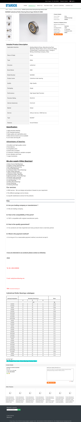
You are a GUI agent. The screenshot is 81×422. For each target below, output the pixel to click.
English (73, 1)
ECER (70, 421)
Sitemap (12, 415)
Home (25, 5)
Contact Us (69, 5)
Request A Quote (64, 1)
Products (32, 5)
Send (19, 409)
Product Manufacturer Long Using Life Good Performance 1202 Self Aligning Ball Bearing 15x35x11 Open (10, 400)
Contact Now (59, 34)
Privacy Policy (12, 421)
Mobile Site (9, 417)
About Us (39, 5)
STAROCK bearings (17, 9)
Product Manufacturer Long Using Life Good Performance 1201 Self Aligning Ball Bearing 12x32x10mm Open (40, 400)
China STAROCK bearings (21, 421)
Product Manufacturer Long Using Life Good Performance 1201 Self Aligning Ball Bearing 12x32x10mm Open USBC (20, 400)
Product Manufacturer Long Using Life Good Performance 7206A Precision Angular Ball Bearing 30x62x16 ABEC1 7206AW (70, 400)
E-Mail (8, 415)
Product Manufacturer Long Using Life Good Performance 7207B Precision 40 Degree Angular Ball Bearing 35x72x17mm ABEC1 (60, 400)
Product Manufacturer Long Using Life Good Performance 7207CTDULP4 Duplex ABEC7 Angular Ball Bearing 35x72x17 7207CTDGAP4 (50, 401)
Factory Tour (48, 5)
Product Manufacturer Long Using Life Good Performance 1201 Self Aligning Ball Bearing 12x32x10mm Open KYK (30, 400)
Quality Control (59, 5)
